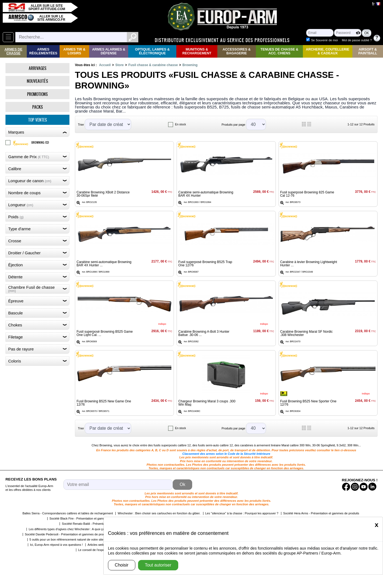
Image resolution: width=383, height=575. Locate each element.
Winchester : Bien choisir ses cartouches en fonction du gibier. (159, 513)
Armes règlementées (43, 51)
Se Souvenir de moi (324, 40)
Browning (189, 65)
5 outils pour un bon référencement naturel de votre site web (70, 539)
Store (119, 65)
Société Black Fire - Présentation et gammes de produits (87, 518)
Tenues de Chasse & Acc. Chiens (279, 51)
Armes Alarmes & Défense (108, 51)
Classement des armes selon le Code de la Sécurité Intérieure (226, 453)
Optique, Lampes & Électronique (152, 51)
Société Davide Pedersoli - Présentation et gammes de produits (67, 534)
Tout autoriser (158, 565)
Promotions (37, 94)
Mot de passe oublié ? (357, 40)
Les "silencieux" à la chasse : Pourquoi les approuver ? (242, 513)
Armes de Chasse (13, 51)
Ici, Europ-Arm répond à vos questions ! (56, 544)
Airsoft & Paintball (367, 51)
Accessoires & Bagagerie (237, 51)
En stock (180, 124)
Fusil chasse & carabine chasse (153, 65)
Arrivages (37, 68)
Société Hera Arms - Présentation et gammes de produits (321, 513)
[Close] (376, 524)
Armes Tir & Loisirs (74, 51)
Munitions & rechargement (196, 51)
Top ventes (37, 120)
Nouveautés (37, 81)
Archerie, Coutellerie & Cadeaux (327, 51)
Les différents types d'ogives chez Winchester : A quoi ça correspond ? (76, 529)
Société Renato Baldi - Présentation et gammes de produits (101, 523)
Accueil (105, 65)
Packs (37, 107)
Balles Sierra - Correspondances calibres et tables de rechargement (67, 513)
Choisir (121, 565)
